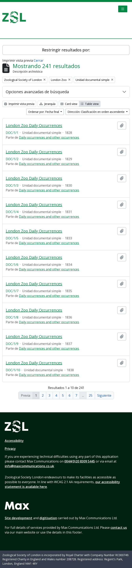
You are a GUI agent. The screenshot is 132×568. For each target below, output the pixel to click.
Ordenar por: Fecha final (44, 112)
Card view (69, 104)
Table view (90, 104)
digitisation (48, 518)
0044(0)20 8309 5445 (79, 461)
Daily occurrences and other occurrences (49, 137)
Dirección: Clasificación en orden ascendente (96, 112)
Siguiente (104, 395)
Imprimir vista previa (19, 104)
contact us (118, 527)
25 (90, 395)
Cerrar (38, 60)
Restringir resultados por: (66, 50)
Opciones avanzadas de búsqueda (37, 91)
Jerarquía (47, 104)
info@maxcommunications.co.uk (29, 466)
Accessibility (14, 440)
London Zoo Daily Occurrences (34, 125)
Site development (18, 518)
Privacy (10, 448)
